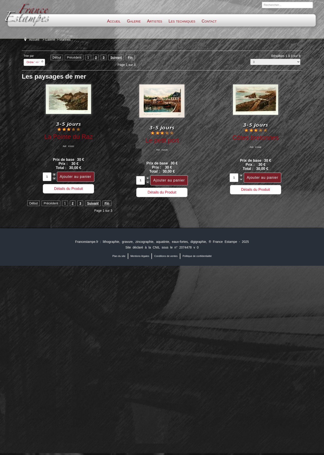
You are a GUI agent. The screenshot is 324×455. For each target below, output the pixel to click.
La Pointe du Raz (68, 136)
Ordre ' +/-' (33, 62)
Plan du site (118, 256)
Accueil (114, 21)
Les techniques (181, 21)
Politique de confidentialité (197, 256)
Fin (130, 57)
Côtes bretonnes (255, 137)
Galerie (134, 21)
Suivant (116, 57)
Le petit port (162, 140)
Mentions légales (140, 256)
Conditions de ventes (166, 256)
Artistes (154, 21)
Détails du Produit (68, 189)
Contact (209, 21)
